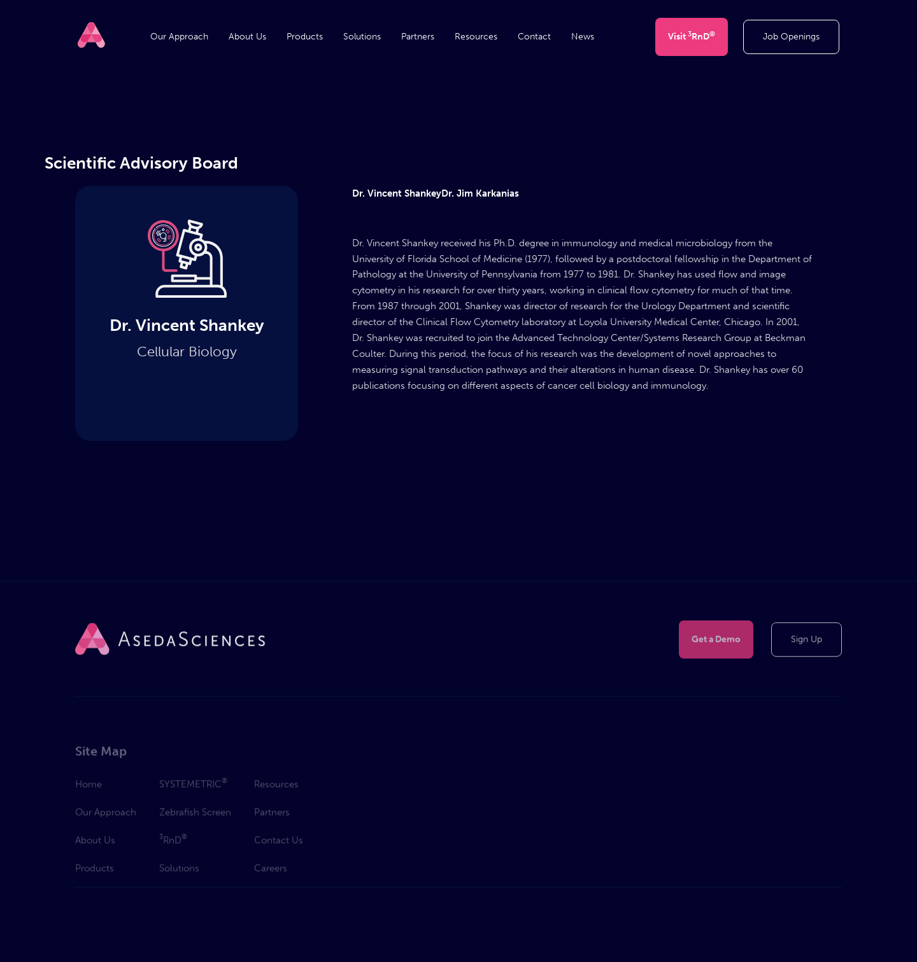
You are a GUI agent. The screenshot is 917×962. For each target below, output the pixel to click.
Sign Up (806, 639)
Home (88, 787)
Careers (270, 871)
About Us (247, 37)
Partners (417, 37)
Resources (476, 37)
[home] (91, 35)
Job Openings (791, 36)
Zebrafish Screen (195, 815)
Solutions (362, 37)
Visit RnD (691, 36)
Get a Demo (716, 639)
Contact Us (278, 843)
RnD (173, 842)
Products (305, 37)
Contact (534, 37)
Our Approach (179, 37)
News (582, 37)
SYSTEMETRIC (193, 786)
